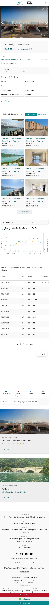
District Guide (20, 492)
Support (24, 545)
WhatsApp (24, 599)
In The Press (24, 532)
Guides (37, 539)
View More (5, 101)
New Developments (37, 517)
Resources (24, 536)
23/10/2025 (5, 282)
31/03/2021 (5, 323)
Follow (6, 449)
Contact (24, 594)
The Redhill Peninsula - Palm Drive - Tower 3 (35, 139)
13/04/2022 (5, 300)
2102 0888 (24, 603)
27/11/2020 (5, 334)
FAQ (19, 548)
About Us (24, 527)
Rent (10, 517)
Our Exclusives (19, 517)
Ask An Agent (29, 539)
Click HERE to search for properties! (18, 49)
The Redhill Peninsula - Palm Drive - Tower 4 (11, 170)
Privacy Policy (16, 577)
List (27, 517)
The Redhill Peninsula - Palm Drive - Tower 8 (35, 200)
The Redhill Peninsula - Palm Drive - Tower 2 (11, 139)
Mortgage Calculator (24, 541)
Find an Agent (18, 523)
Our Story (5, 530)
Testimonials (42, 530)
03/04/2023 (5, 294)
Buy (5, 517)
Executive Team (16, 530)
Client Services (24, 514)
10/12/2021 (5, 311)
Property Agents (30, 530)
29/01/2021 (5, 329)
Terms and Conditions (30, 577)
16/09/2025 (5, 288)
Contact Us (27, 548)
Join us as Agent (30, 523)
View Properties (8, 492)
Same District (42, 114)
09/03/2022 (5, 306)
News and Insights (15, 539)
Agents (24, 521)
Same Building (31, 114)
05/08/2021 (5, 317)
